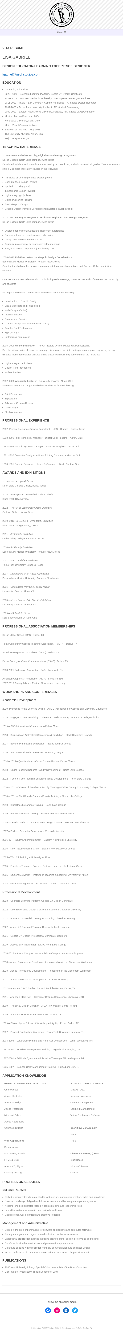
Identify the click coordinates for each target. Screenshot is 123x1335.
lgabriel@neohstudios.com (21, 74)
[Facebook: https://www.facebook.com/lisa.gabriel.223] (48, 1310)
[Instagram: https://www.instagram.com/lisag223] (57, 1310)
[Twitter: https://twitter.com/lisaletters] (75, 1310)
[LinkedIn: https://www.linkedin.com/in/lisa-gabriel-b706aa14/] (66, 1310)
